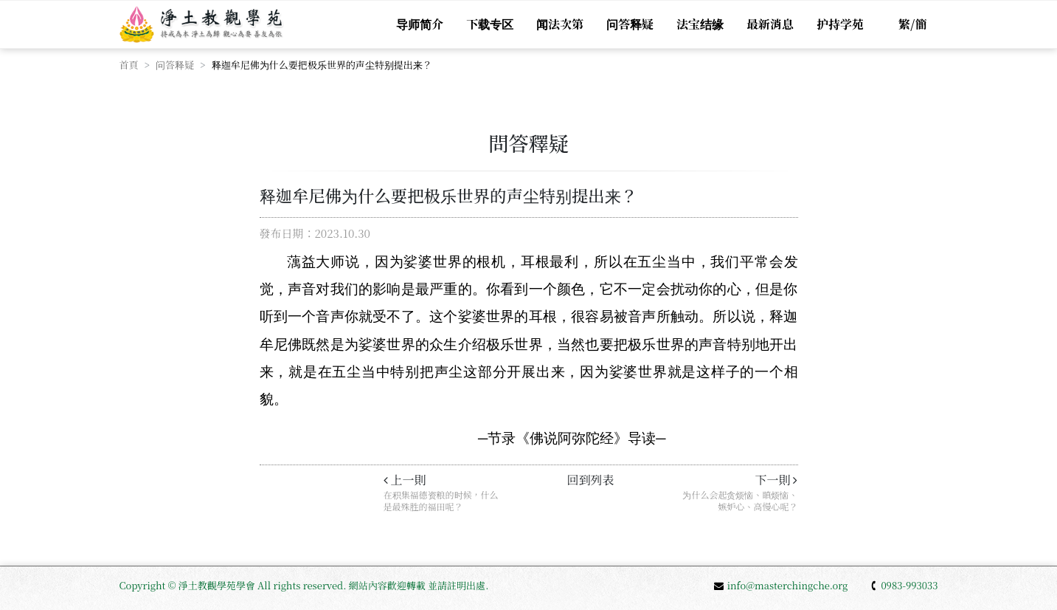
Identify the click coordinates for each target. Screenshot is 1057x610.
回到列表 (590, 479)
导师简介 (419, 24)
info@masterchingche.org (781, 585)
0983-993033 (904, 585)
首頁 (129, 65)
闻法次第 (559, 24)
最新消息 (770, 24)
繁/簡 (912, 24)
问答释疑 (630, 24)
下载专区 (489, 24)
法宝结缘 (700, 24)
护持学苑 (840, 24)
